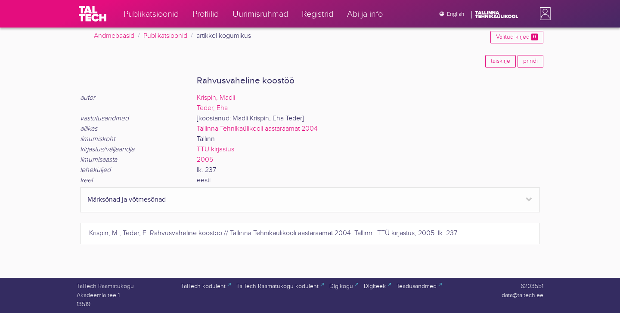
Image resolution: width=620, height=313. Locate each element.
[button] (543, 14)
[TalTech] (92, 14)
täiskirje (500, 61)
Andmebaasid (114, 36)
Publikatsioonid (165, 36)
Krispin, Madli (216, 98)
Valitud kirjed (517, 37)
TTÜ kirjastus (215, 149)
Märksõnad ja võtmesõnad (126, 200)
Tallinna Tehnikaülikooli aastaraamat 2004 (257, 129)
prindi (530, 61)
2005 (205, 160)
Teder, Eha (212, 108)
